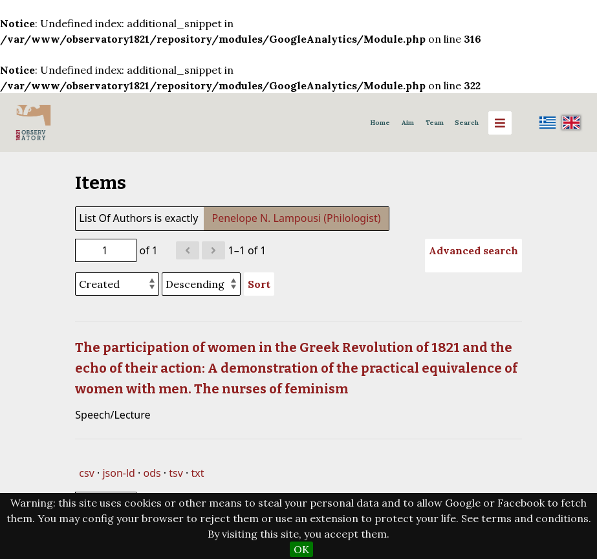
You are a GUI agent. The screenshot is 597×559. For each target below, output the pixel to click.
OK (301, 549)
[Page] (105, 250)
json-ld (118, 473)
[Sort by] (117, 284)
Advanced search (473, 250)
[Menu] (500, 123)
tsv (176, 473)
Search (467, 122)
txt (197, 473)
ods (152, 473)
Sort (259, 284)
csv (86, 473)
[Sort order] (201, 284)
